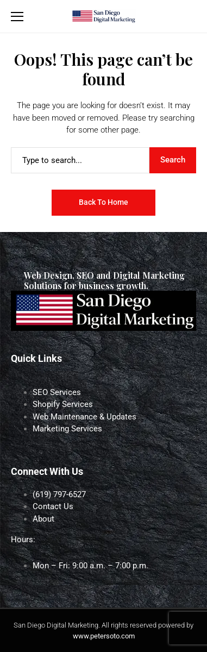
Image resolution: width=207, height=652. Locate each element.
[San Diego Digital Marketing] (103, 16)
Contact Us (53, 506)
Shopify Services (63, 404)
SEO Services (57, 392)
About (43, 519)
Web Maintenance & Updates (84, 417)
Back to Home (103, 202)
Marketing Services (67, 429)
